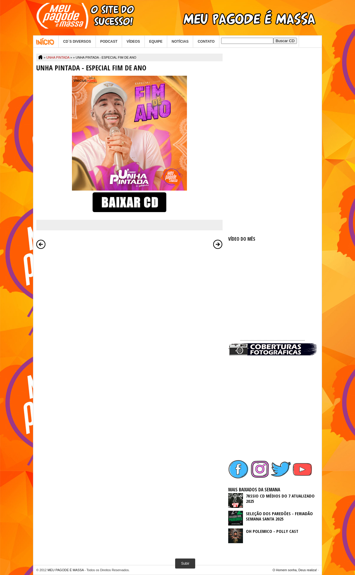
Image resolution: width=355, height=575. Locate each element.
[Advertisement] (272, 142)
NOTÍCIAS (180, 41)
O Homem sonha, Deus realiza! (294, 570)
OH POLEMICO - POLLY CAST (272, 531)
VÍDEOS (133, 41)
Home (45, 41)
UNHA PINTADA (57, 57)
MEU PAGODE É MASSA (65, 570)
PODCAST (109, 41)
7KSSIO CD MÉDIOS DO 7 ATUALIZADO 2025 (280, 498)
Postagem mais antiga (218, 244)
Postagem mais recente (41, 244)
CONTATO (206, 41)
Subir (185, 563)
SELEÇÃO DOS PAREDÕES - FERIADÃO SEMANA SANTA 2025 (279, 516)
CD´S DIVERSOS (77, 41)
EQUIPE (155, 41)
